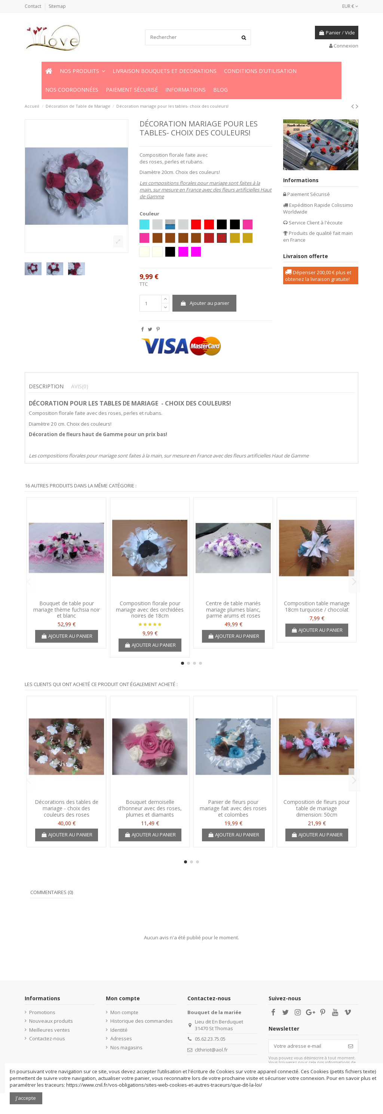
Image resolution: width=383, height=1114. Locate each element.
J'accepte (26, 1098)
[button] (82, 71)
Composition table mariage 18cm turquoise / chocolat (317, 606)
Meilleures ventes (49, 1029)
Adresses (121, 1038)
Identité (119, 1029)
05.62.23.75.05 (210, 1038)
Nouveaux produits (51, 1020)
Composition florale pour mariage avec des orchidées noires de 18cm (150, 609)
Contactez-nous (47, 1038)
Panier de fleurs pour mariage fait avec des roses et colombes (233, 808)
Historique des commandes (141, 1020)
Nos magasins (126, 1047)
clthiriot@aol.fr (211, 1049)
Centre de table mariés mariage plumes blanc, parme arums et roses (233, 609)
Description (46, 386)
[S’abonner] (350, 1046)
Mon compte (124, 1012)
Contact (33, 6)
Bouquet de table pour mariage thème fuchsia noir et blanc (66, 609)
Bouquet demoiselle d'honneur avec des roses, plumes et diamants (150, 808)
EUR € (350, 6)
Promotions (42, 1012)
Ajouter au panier (204, 303)
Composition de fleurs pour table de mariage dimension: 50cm (317, 808)
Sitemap (57, 6)
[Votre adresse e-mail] (306, 1046)
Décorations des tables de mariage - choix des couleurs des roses (66, 808)
